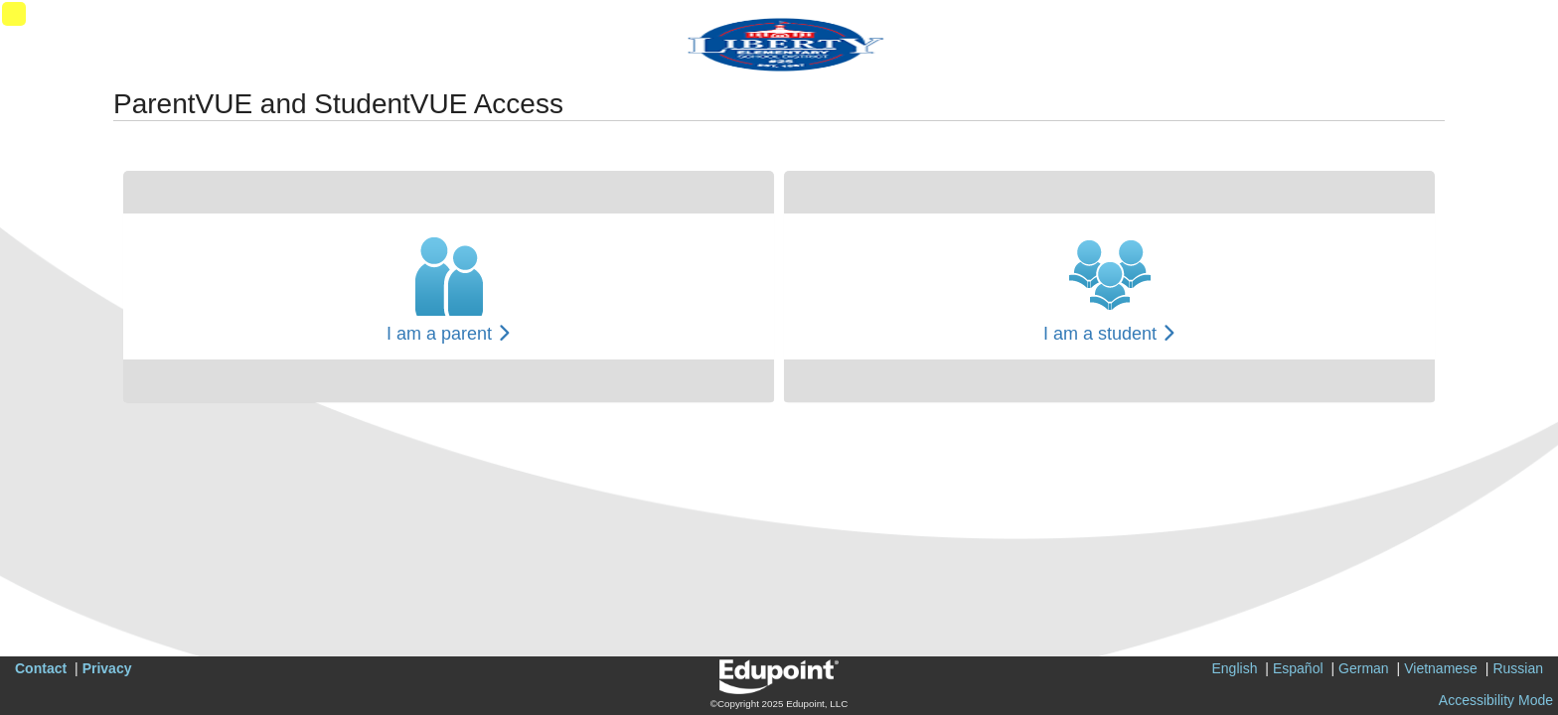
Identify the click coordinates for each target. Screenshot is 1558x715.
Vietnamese (1441, 668)
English (1235, 668)
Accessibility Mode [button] (1496, 700)
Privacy (107, 668)
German (1363, 668)
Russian (1517, 668)
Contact (41, 668)
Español (1298, 668)
